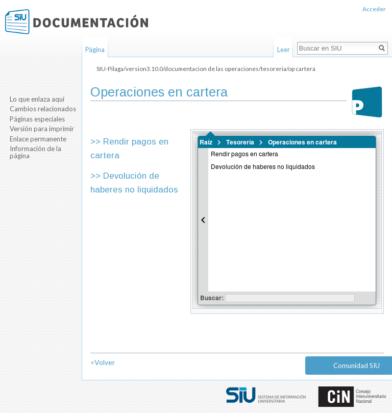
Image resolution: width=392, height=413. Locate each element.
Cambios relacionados (43, 109)
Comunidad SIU (356, 365)
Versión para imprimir (42, 129)
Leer (283, 49)
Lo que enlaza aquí (37, 99)
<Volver (102, 362)
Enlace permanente (38, 139)
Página (95, 49)
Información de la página (35, 152)
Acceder (374, 9)
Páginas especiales (37, 119)
